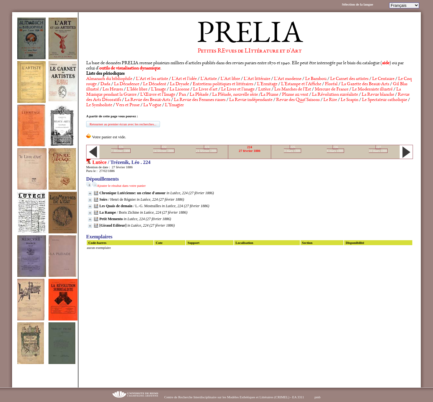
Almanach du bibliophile (109, 79)
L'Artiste (208, 79)
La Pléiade (199, 94)
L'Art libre (230, 79)
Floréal (331, 84)
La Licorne (179, 89)
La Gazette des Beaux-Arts (365, 84)
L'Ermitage (267, 84)
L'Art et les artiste (152, 79)
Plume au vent (295, 94)
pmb (317, 397)
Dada (105, 84)
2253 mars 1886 (292, 149)
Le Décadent (154, 84)
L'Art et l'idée (184, 79)
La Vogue (152, 105)
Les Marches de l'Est (292, 89)
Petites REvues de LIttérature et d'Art (250, 51)
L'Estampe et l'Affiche (301, 84)
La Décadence (126, 84)
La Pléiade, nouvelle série (235, 94)
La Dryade (179, 84)
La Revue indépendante (250, 100)
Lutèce (264, 89)
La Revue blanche (378, 94)
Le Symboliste (99, 105)
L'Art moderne (287, 79)
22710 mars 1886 (378, 149)
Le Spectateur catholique (384, 100)
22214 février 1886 (163, 149)
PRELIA (250, 35)
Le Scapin (349, 100)
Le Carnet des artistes (349, 79)
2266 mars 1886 (335, 149)
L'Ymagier (174, 105)
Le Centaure (383, 79)
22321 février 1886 (206, 149)
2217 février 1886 (120, 149)
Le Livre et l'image (237, 89)
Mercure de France (331, 89)
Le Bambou (315, 79)
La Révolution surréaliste (335, 94)
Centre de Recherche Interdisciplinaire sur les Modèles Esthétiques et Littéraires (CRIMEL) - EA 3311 (234, 397)
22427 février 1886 (249, 149)
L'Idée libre (137, 89)
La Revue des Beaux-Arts (147, 100)
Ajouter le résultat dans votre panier (121, 185)
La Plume (269, 94)
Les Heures (113, 89)
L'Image (158, 89)
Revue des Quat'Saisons (298, 100)
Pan (182, 94)
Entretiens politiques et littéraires (223, 84)
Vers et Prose (128, 105)
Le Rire (330, 100)
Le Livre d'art (205, 89)
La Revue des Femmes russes (199, 100)
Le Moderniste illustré (372, 89)
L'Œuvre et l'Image (157, 94)
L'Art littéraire (257, 79)
